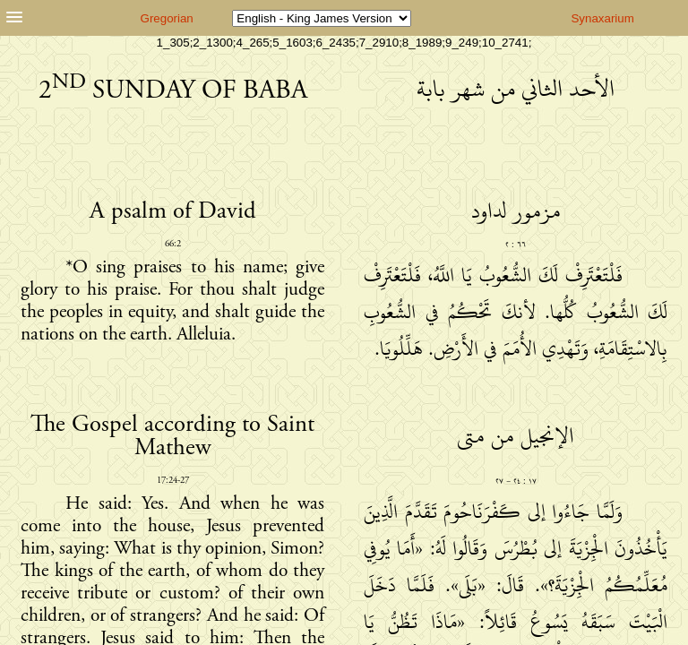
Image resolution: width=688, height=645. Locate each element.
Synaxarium (602, 18)
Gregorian (167, 18)
